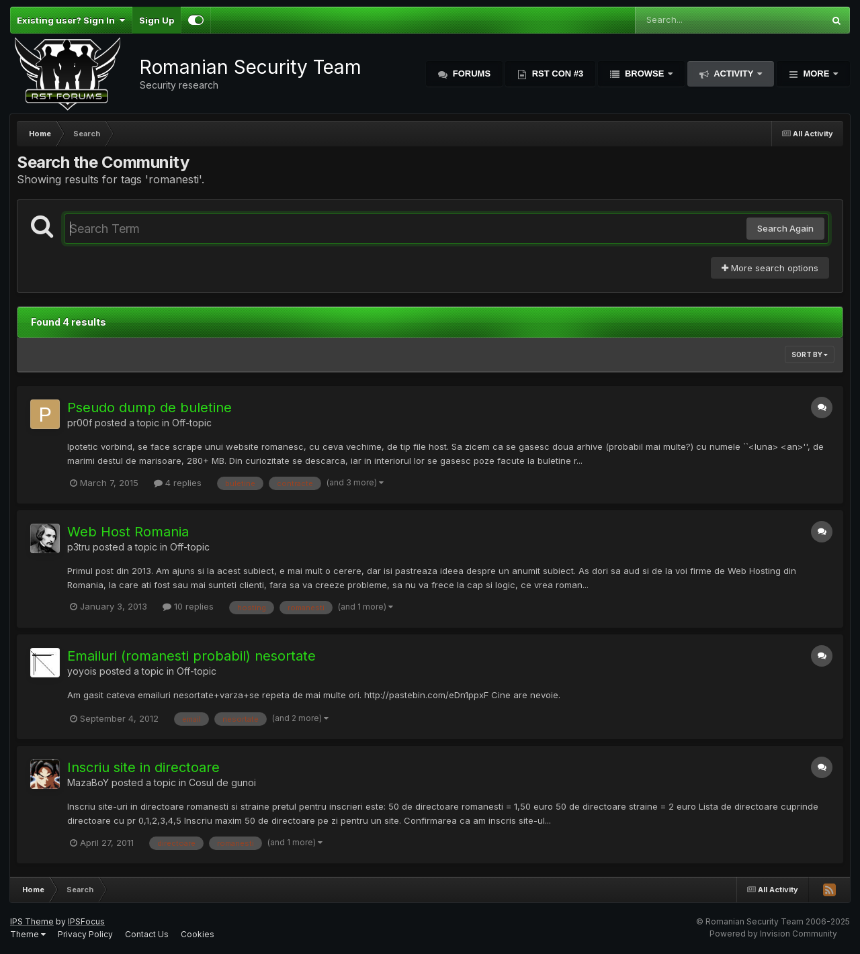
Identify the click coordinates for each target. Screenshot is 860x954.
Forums (470, 73)
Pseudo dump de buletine (149, 407)
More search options (770, 268)
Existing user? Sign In (71, 20)
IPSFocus (86, 921)
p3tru (78, 547)
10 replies (188, 606)
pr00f (79, 422)
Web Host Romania (128, 532)
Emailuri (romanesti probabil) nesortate (191, 656)
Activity (734, 73)
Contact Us (147, 934)
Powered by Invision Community (773, 933)
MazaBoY (88, 782)
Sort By (809, 354)
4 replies (178, 482)
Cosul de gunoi (222, 782)
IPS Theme (32, 921)
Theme (28, 934)
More (816, 73)
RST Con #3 (556, 73)
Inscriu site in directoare (143, 767)
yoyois (82, 671)
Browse (644, 73)
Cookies (197, 934)
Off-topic (192, 422)
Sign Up (156, 20)
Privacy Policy (85, 934)
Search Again (785, 228)
